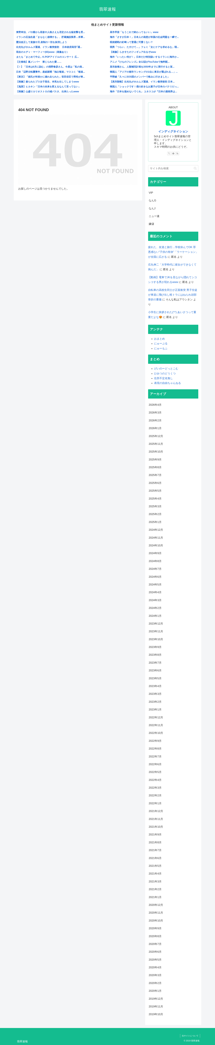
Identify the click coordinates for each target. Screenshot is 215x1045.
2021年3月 (155, 881)
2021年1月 (155, 897)
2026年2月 (155, 420)
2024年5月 (155, 584)
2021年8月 (155, 842)
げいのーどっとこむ (166, 368)
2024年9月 (155, 553)
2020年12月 (156, 904)
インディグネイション (173, 131)
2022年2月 (155, 795)
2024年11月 (156, 537)
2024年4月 (155, 592)
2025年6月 (155, 482)
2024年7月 (155, 568)
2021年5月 (155, 865)
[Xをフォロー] (169, 153)
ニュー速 (154, 216)
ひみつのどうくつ (165, 373)
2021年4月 (155, 873)
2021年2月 (155, 889)
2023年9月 (155, 647)
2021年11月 (156, 819)
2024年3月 (155, 600)
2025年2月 (155, 514)
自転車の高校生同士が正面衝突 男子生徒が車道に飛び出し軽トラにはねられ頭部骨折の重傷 (172, 294)
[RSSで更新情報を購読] (177, 153)
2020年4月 (155, 967)
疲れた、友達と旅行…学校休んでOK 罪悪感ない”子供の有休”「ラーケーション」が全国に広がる (173, 252)
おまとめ (159, 338)
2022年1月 (155, 803)
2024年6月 (155, 576)
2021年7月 (155, 850)
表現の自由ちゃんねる (167, 383)
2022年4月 (155, 779)
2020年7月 (155, 944)
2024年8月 (155, 561)
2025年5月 (155, 490)
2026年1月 (155, 428)
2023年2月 (155, 701)
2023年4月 (155, 686)
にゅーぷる (161, 343)
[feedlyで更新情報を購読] (173, 153)
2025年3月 (155, 506)
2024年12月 (156, 529)
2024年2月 (155, 607)
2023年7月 (155, 662)
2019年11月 (156, 1006)
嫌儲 (151, 223)
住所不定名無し (163, 378)
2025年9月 (155, 459)
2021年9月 (155, 834)
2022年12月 (156, 717)
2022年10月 (156, 732)
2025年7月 (155, 475)
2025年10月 (156, 451)
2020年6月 (155, 951)
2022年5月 (155, 772)
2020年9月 (155, 928)
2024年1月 (155, 615)
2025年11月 (156, 443)
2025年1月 (155, 522)
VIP (151, 192)
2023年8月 (155, 654)
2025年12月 (156, 436)
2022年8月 (155, 748)
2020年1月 (155, 990)
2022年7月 (155, 756)
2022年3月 (155, 787)
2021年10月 (156, 826)
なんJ (152, 208)
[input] (173, 168)
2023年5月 (155, 678)
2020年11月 (156, 912)
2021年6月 (155, 858)
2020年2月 (155, 983)
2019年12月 (156, 998)
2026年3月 (155, 412)
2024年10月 (156, 545)
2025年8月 (155, 467)
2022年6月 (155, 764)
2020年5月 (155, 959)
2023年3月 (155, 693)
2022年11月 (156, 725)
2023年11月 (156, 631)
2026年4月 (155, 404)
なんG (152, 200)
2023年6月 (155, 670)
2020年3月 (155, 975)
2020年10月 (156, 920)
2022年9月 (155, 740)
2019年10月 (156, 1014)
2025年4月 (155, 498)
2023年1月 (155, 709)
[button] (195, 168)
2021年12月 (156, 811)
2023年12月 (156, 623)
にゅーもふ (161, 348)
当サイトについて (190, 1036)
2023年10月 (156, 639)
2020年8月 (155, 936)
